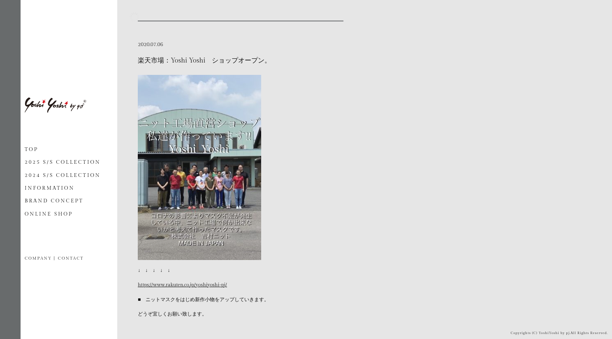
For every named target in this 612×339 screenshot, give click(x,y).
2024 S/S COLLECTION (63, 175)
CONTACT (70, 258)
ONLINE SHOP (49, 214)
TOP (31, 149)
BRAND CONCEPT (54, 201)
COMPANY (38, 258)
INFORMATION (49, 188)
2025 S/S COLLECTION (63, 162)
